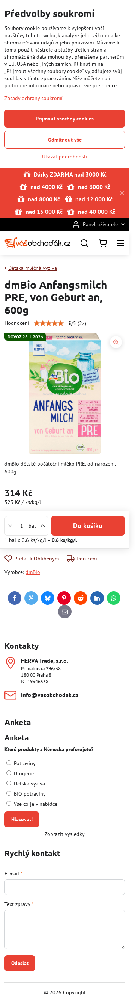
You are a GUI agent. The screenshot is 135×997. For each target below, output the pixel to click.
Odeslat (19, 963)
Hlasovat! (22, 819)
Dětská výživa (25, 783)
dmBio (33, 572)
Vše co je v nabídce (31, 804)
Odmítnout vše (65, 139)
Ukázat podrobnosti (64, 156)
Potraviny (21, 763)
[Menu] (120, 243)
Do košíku (87, 525)
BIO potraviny (26, 793)
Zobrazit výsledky (65, 834)
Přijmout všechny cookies (65, 118)
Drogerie (20, 773)
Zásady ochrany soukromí (33, 98)
